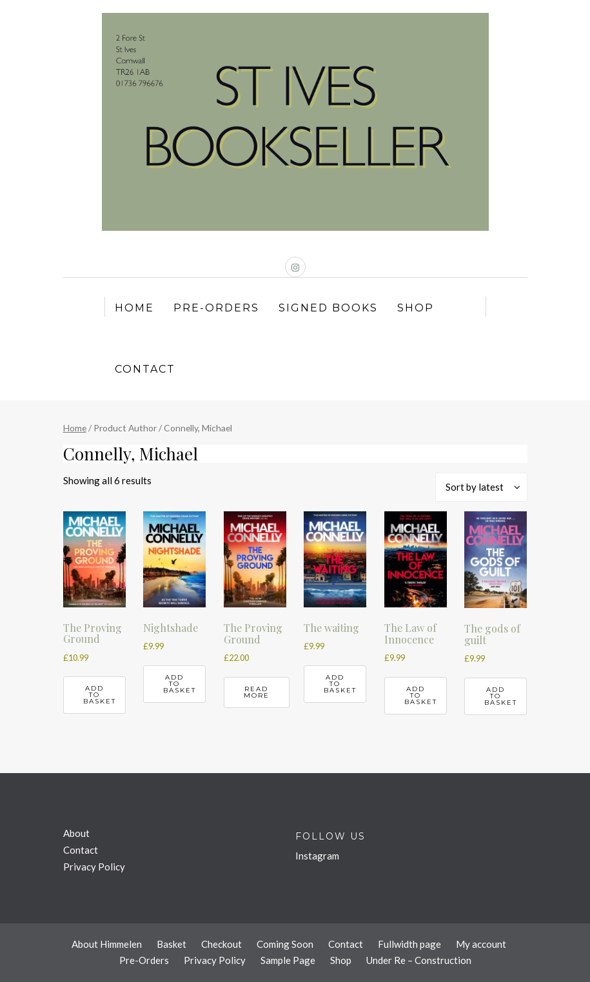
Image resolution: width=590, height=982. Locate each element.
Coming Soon (285, 944)
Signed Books (328, 308)
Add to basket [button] (99, 694)
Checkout (221, 944)
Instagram (317, 855)
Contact (145, 369)
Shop (415, 308)
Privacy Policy (94, 866)
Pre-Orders (216, 308)
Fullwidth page (409, 944)
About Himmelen (107, 944)
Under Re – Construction (418, 960)
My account (481, 944)
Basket (171, 944)
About (76, 833)
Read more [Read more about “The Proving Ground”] (257, 692)
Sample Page (288, 960)
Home (134, 308)
